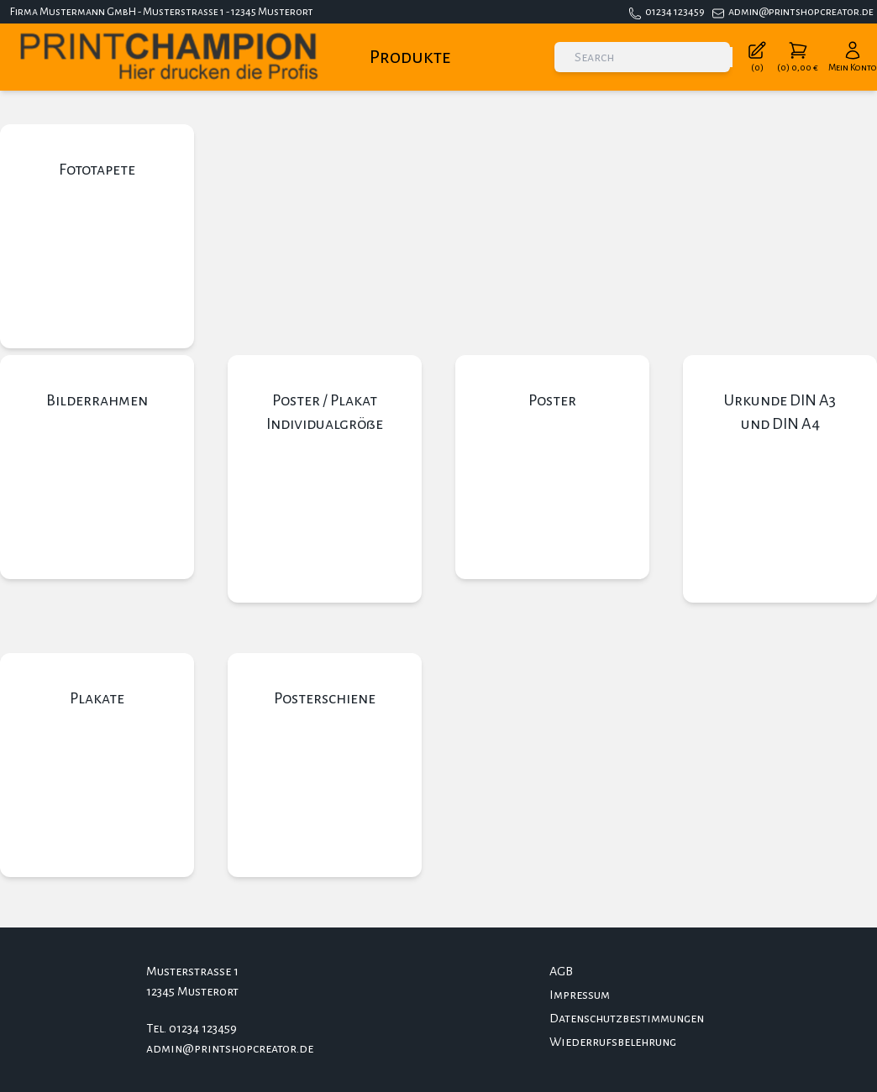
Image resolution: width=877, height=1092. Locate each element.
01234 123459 (675, 12)
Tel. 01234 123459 (191, 1028)
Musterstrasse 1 (192, 971)
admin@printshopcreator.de (801, 12)
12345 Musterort (192, 991)
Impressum (579, 994)
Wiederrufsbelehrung (612, 1041)
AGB (561, 971)
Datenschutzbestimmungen (626, 1018)
